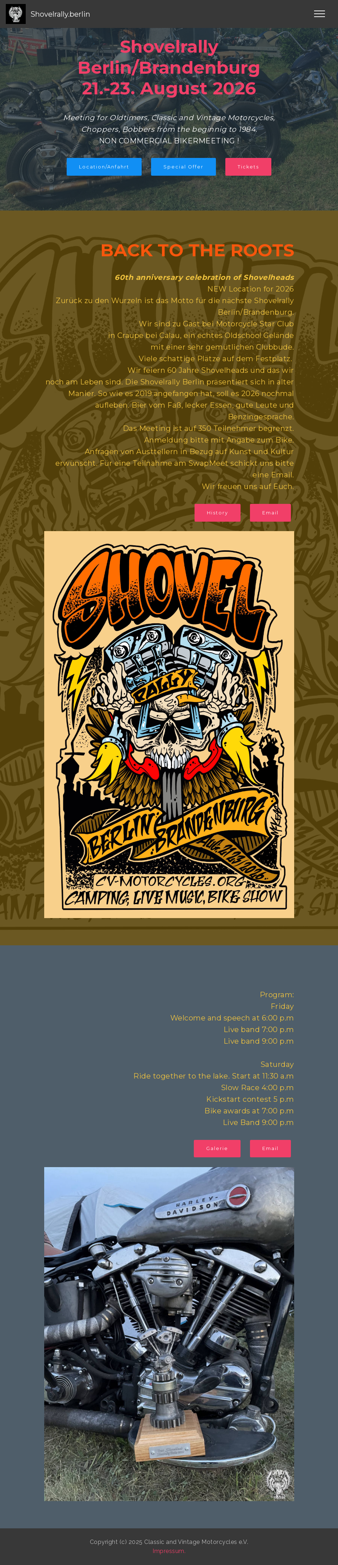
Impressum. (169, 1551)
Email (270, 512)
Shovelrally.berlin (60, 14)
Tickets (248, 167)
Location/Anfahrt (104, 167)
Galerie (217, 1148)
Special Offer (183, 167)
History (217, 512)
